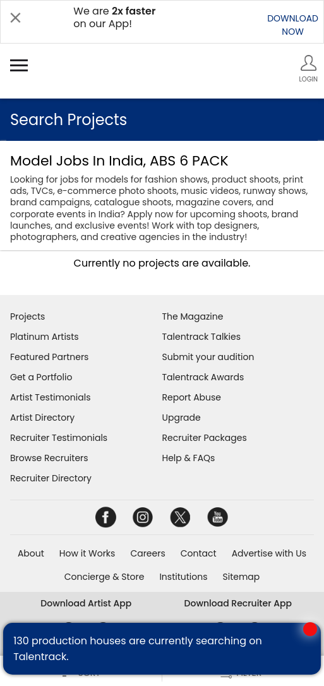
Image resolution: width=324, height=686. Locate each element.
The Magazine (193, 316)
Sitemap (241, 577)
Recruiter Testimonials (58, 438)
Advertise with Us (269, 553)
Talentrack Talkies (201, 337)
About (31, 553)
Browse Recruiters (49, 458)
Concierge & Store (104, 577)
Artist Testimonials (50, 397)
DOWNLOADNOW (292, 25)
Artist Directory (42, 417)
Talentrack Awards (203, 377)
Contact (199, 553)
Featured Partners (49, 357)
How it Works (87, 553)
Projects (27, 316)
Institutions (183, 577)
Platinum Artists (44, 337)
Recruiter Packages (204, 438)
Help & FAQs (188, 458)
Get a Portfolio (41, 377)
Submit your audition (208, 357)
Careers (147, 553)
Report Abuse (192, 397)
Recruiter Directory (51, 478)
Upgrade (181, 417)
